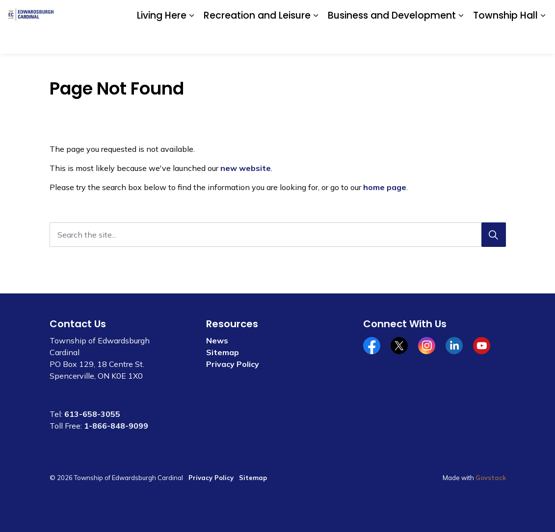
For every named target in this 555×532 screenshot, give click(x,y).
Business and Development (392, 40)
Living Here (161, 40)
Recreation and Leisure (257, 40)
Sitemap (222, 352)
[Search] (493, 234)
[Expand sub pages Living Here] (191, 40)
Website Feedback (490, 13)
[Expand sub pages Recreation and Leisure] (315, 40)
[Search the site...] (278, 234)
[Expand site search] (538, 13)
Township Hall (505, 40)
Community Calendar (372, 13)
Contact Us (432, 13)
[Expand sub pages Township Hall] (543, 40)
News (217, 340)
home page (384, 187)
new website (245, 168)
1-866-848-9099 (116, 426)
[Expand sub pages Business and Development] (461, 40)
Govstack (491, 478)
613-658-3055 (92, 414)
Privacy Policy (232, 364)
